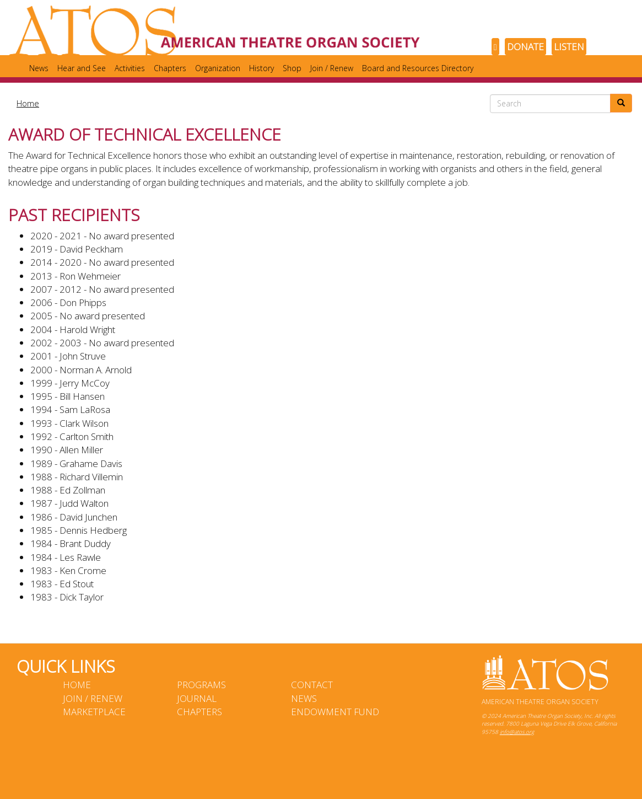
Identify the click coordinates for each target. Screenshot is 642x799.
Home (28, 103)
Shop (292, 68)
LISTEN (569, 46)
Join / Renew (331, 68)
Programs (201, 684)
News (38, 68)
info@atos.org (517, 732)
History (261, 68)
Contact (312, 684)
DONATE (525, 46)
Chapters (170, 68)
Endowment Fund (335, 711)
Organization (217, 68)
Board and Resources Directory (417, 68)
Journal (197, 698)
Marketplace (94, 711)
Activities (130, 68)
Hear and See (81, 68)
